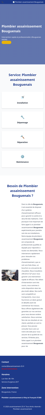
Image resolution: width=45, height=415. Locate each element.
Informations (12, 369)
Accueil (4, 369)
